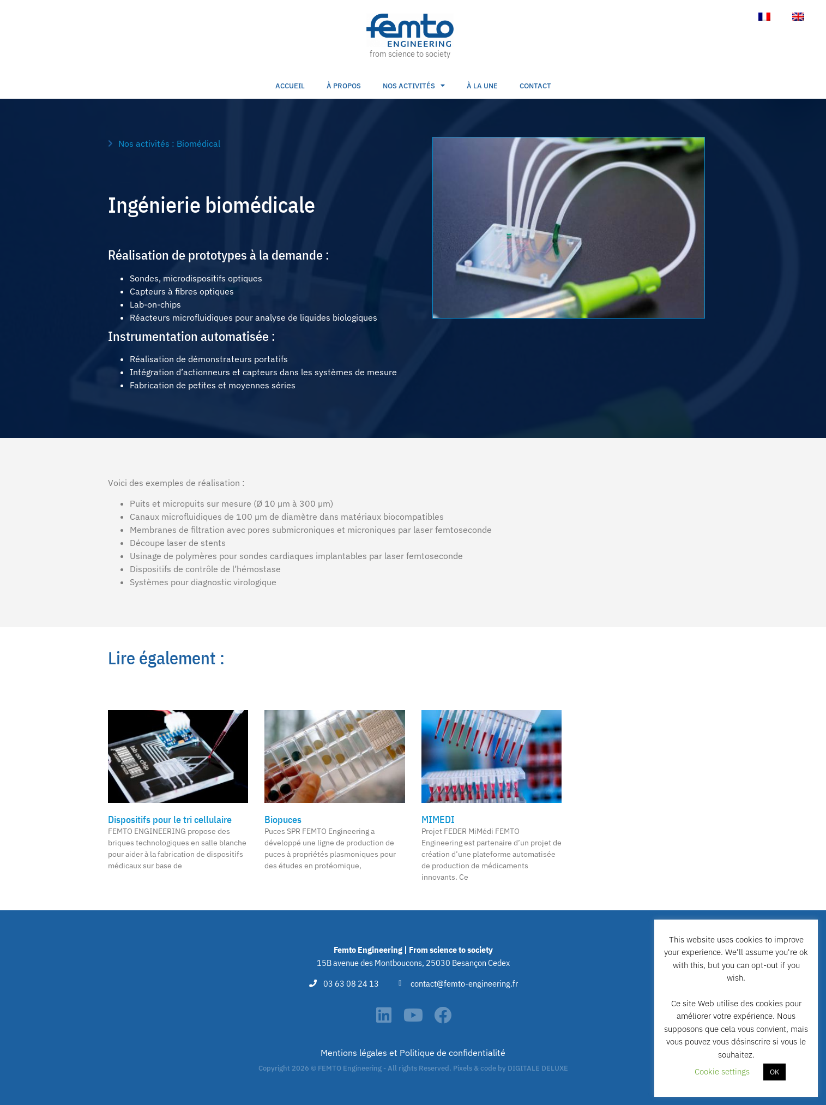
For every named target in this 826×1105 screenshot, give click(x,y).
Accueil (290, 86)
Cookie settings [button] (722, 1071)
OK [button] (774, 1072)
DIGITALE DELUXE (538, 1068)
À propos (344, 86)
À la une (482, 86)
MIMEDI (438, 819)
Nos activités (414, 86)
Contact (535, 86)
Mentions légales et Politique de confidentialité (413, 1052)
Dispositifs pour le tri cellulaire (170, 819)
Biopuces (283, 819)
